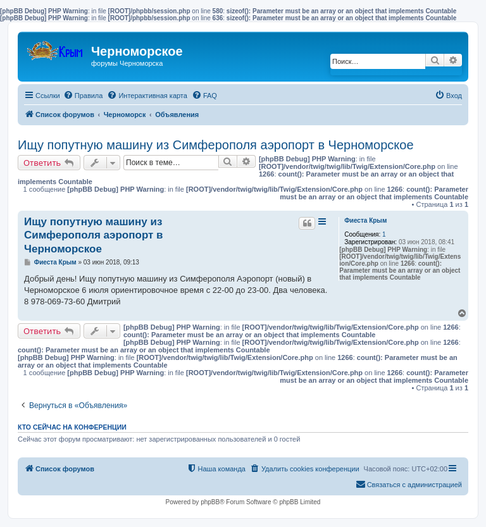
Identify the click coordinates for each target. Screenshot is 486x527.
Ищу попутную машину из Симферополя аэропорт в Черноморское (216, 145)
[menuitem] (83, 95)
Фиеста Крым (365, 220)
